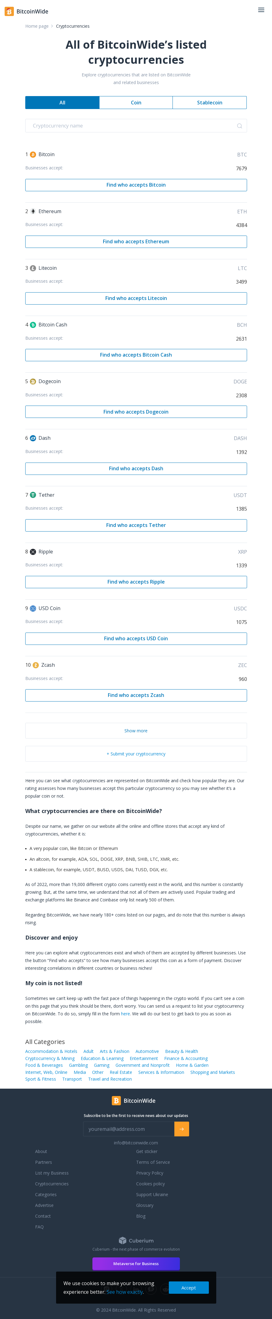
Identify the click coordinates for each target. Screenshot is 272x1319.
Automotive (147, 1051)
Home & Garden (192, 1065)
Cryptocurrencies (52, 1184)
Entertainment (144, 1058)
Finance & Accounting (186, 1058)
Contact (43, 1216)
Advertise (44, 1205)
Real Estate (121, 1072)
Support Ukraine (152, 1194)
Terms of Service (153, 1162)
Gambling (78, 1065)
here (125, 1014)
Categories (46, 1194)
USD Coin (45, 608)
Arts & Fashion (114, 1051)
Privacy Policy (149, 1173)
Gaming (101, 1065)
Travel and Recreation (110, 1079)
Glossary (144, 1205)
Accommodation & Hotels (51, 1051)
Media (80, 1072)
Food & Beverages (44, 1065)
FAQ (39, 1227)
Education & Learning (102, 1058)
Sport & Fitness (40, 1079)
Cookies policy (150, 1184)
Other (98, 1072)
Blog (140, 1216)
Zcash (44, 665)
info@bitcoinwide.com (136, 1143)
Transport (72, 1079)
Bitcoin (42, 154)
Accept (188, 1288)
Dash (40, 438)
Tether (42, 495)
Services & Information (161, 1072)
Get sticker (146, 1151)
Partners (43, 1162)
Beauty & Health (181, 1051)
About (41, 1151)
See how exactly (125, 1292)
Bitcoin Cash (48, 324)
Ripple (41, 551)
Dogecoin (45, 381)
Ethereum (45, 211)
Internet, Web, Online (46, 1072)
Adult (88, 1051)
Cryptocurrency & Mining (50, 1058)
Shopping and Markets (212, 1072)
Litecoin (43, 268)
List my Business (52, 1173)
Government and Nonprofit (143, 1065)
